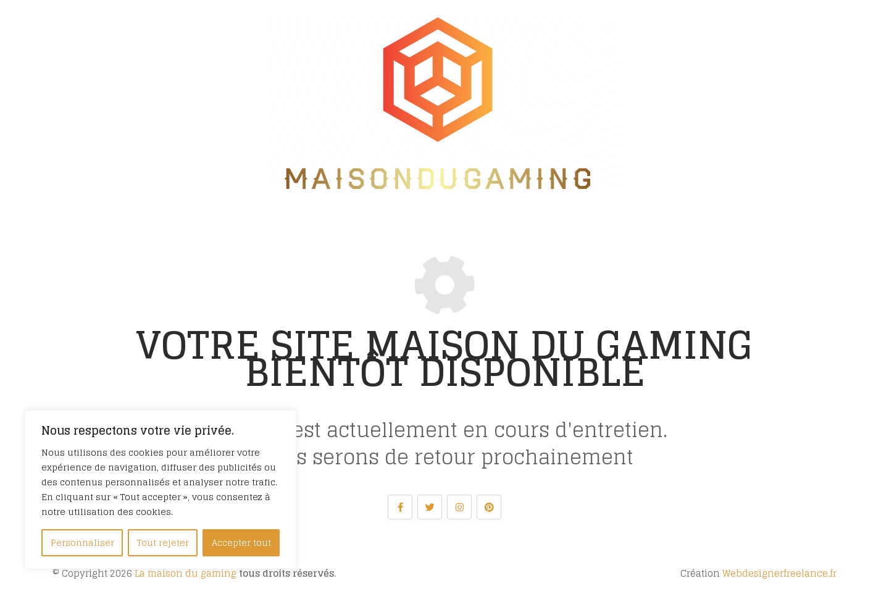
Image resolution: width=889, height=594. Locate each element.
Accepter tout (241, 542)
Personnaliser (82, 542)
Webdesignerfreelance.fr (779, 573)
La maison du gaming (185, 573)
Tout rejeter (163, 542)
